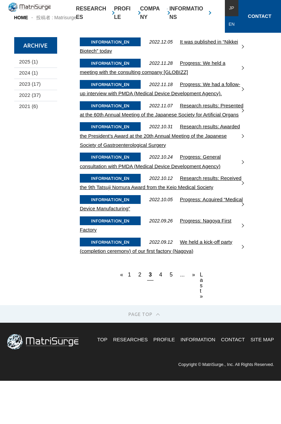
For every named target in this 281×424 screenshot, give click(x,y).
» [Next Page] (193, 323)
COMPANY (150, 13)
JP (231, 7)
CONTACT (260, 16)
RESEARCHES (91, 13)
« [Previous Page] (121, 323)
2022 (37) (30, 143)
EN (232, 24)
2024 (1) (28, 121)
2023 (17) (30, 132)
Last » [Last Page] (201, 324)
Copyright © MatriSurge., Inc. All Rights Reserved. (226, 412)
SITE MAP (262, 388)
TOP (102, 388)
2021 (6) (28, 155)
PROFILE (122, 13)
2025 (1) (28, 110)
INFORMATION (198, 388)
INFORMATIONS (186, 13)
